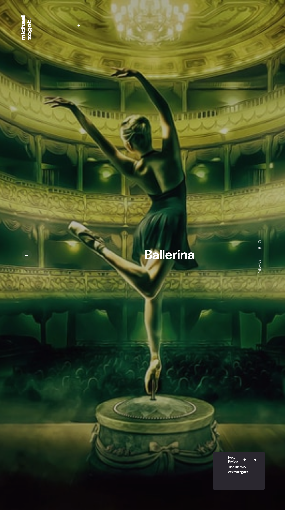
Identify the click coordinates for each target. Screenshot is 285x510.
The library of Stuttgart (238, 469)
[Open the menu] (27, 255)
